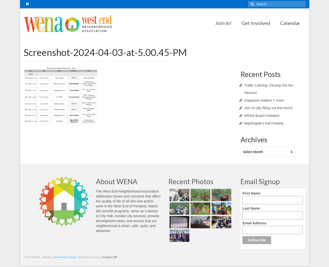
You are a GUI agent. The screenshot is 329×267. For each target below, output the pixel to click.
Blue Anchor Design (65, 257)
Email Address (254, 223)
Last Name (251, 208)
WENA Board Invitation (261, 116)
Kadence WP (110, 257)
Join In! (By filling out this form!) (268, 108)
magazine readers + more (264, 100)
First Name (251, 193)
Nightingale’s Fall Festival (263, 123)
